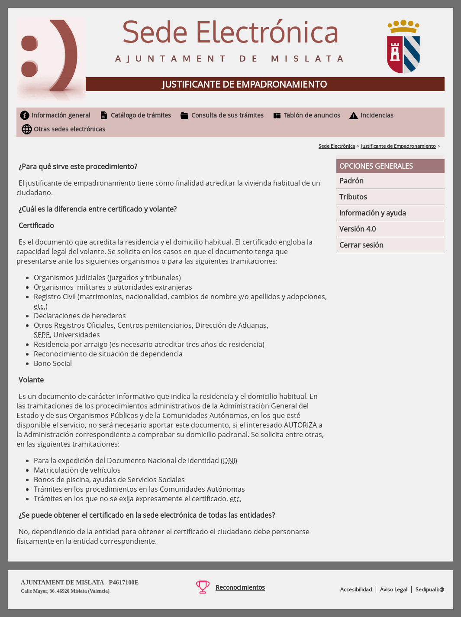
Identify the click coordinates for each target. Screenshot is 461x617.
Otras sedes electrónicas (69, 129)
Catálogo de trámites (141, 115)
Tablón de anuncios (312, 115)
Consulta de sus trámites (227, 115)
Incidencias (377, 115)
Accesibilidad (356, 589)
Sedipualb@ (430, 589)
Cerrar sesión (361, 245)
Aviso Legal (393, 589)
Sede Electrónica (337, 146)
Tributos (353, 197)
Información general (61, 115)
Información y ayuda (372, 213)
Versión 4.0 (357, 229)
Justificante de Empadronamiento (398, 146)
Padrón (351, 181)
